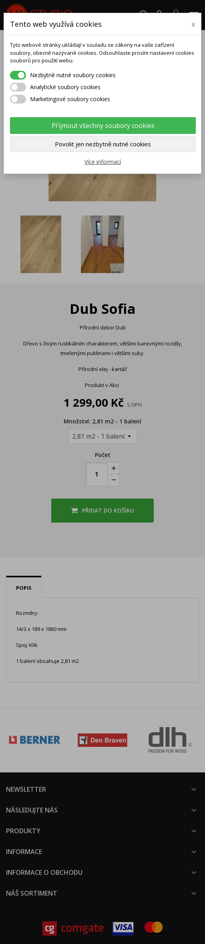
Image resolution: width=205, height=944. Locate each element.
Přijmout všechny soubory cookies (103, 125)
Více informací (102, 162)
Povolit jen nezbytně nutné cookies (103, 144)
